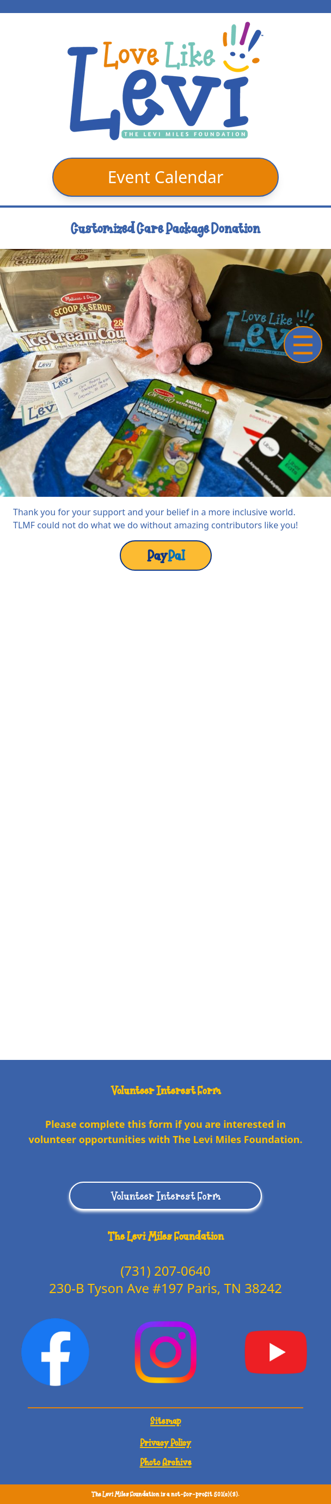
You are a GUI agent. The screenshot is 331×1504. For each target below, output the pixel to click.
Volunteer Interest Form (166, 1195)
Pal (166, 555)
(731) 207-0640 (165, 1271)
